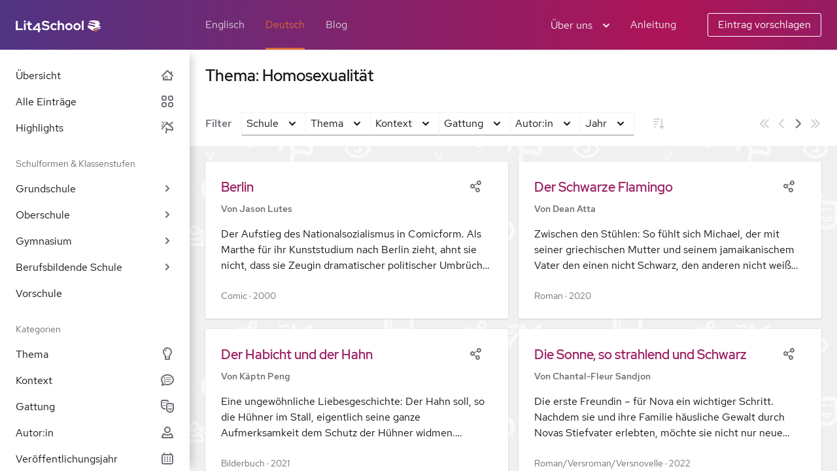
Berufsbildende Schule (95, 267)
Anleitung (653, 24)
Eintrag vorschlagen (764, 24)
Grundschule (95, 189)
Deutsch (285, 24)
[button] (356, 240)
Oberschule (95, 215)
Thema (95, 354)
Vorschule (39, 293)
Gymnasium (95, 241)
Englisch (225, 24)
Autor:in (95, 433)
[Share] (475, 185)
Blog (336, 24)
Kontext (95, 380)
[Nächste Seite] (798, 123)
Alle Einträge (95, 102)
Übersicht (95, 75)
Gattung (95, 406)
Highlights (95, 128)
